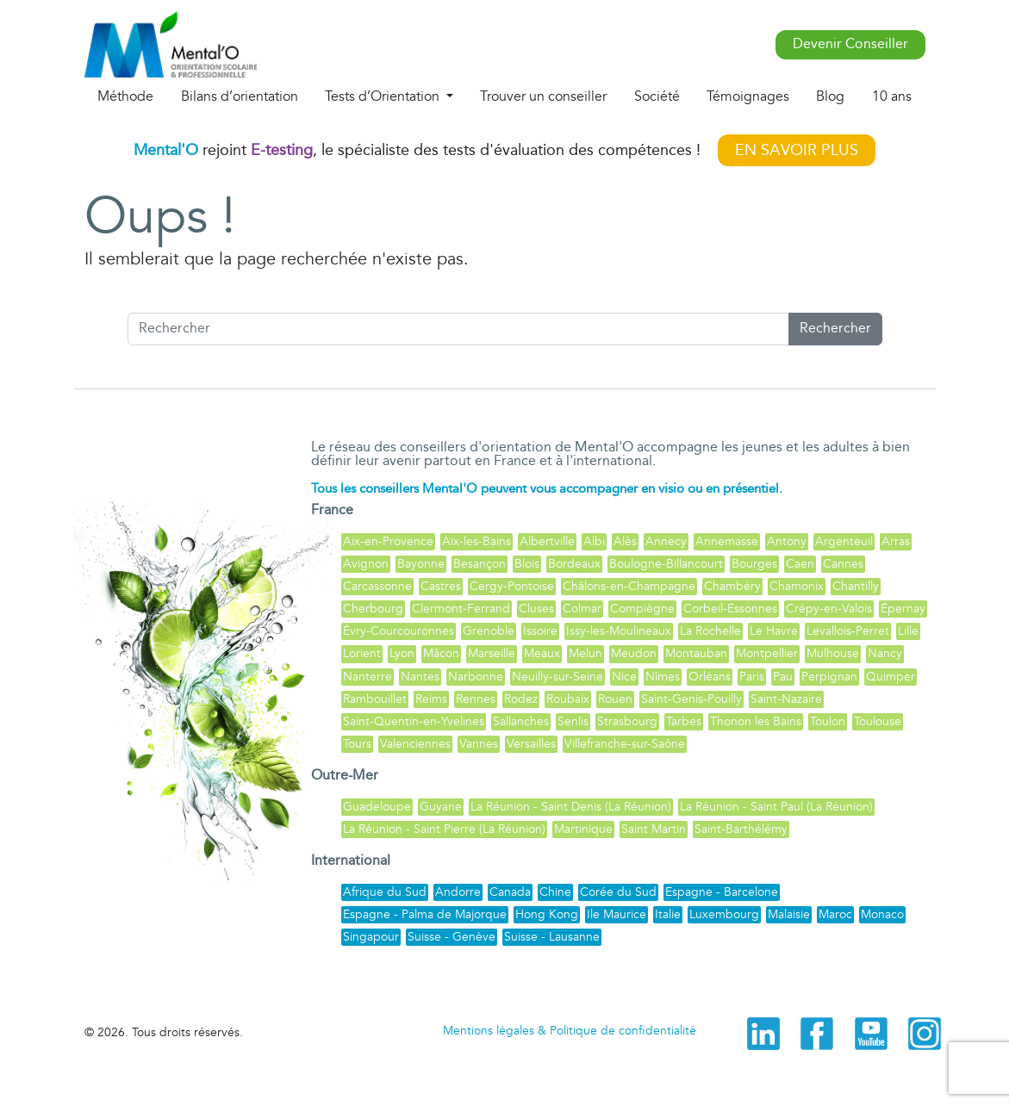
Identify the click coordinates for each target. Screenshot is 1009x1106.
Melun (585, 653)
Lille (908, 631)
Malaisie (789, 914)
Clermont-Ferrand (461, 608)
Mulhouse (833, 653)
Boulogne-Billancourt (666, 563)
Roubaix (567, 699)
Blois (526, 563)
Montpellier (767, 653)
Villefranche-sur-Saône (624, 743)
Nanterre (367, 676)
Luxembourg (724, 914)
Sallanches (521, 721)
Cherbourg (373, 608)
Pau (783, 676)
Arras (895, 541)
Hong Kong (546, 914)
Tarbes (683, 721)
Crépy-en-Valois (829, 608)
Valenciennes (415, 743)
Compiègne (642, 608)
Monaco (882, 914)
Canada (510, 892)
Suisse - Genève (451, 936)
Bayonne (421, 563)
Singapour (371, 936)
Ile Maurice (616, 914)
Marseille (491, 653)
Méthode (125, 96)
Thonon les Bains (755, 721)
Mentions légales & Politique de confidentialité (569, 1030)
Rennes (475, 699)
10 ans (892, 96)
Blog (830, 96)
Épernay (903, 608)
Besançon (479, 563)
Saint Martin (653, 829)
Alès (625, 541)
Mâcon (441, 653)
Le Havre (774, 631)
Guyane (441, 806)
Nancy (885, 653)
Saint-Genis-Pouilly (691, 699)
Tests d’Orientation (384, 96)
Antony (787, 541)
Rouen (615, 699)
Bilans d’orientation (239, 96)
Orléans (709, 676)
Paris (751, 676)
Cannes (843, 563)
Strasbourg (627, 721)
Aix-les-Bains (476, 541)
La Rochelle (710, 631)
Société (657, 96)
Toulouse (877, 721)
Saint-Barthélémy (741, 829)
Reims (431, 699)
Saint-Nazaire (786, 699)
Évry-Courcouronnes (398, 631)
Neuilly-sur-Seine (557, 676)
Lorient (362, 653)
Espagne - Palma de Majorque (425, 914)
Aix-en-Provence (388, 541)
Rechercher (835, 328)
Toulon (827, 721)
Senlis (573, 721)
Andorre (458, 892)
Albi (594, 541)
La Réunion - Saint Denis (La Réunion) (570, 806)
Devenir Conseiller (850, 44)
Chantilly (855, 586)
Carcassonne (377, 586)
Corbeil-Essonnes (730, 608)
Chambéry (732, 586)
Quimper (890, 676)
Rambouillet (375, 699)
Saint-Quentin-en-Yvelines (413, 721)
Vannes (478, 743)
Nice (624, 676)
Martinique (583, 829)
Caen (800, 563)
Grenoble (488, 631)
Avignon (366, 563)
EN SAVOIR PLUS (796, 150)
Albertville (547, 541)
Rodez (521, 699)
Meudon (634, 653)
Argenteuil (844, 541)
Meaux (542, 653)
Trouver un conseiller (543, 96)
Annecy (666, 541)
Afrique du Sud (385, 892)
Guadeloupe (377, 806)
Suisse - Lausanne (552, 936)
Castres (440, 586)
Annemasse (726, 541)
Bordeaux (574, 563)
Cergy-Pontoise (512, 586)
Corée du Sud (618, 892)
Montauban (696, 653)
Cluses (536, 608)
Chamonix (796, 586)
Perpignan (829, 676)
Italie (668, 914)
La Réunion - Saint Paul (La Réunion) (776, 806)
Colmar (582, 608)
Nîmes (662, 676)
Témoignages (748, 96)
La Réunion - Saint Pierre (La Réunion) (444, 829)
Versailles (531, 743)
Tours (357, 743)
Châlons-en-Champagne (629, 586)
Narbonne (475, 676)
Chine (555, 892)
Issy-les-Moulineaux (618, 631)
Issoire (540, 631)
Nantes (420, 676)
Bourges (754, 563)
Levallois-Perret (848, 631)
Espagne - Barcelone (721, 892)
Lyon (401, 653)
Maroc (835, 914)
